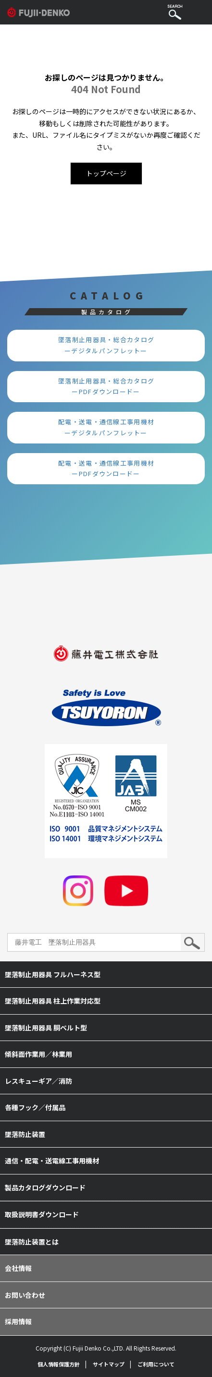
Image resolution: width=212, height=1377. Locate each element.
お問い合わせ (25, 1295)
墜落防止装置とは (32, 1241)
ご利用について (156, 1364)
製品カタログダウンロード (45, 1187)
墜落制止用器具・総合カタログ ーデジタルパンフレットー (110, 345)
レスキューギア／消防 (38, 1081)
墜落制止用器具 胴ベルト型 (46, 1027)
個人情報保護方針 (58, 1364)
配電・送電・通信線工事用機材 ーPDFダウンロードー (110, 468)
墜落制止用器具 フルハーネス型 (52, 974)
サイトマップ (109, 1364)
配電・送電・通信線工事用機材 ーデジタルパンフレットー (110, 427)
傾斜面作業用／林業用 (38, 1054)
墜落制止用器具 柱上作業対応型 (52, 1001)
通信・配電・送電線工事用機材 (52, 1160)
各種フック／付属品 (35, 1107)
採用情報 (18, 1321)
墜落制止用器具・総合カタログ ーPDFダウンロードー (110, 386)
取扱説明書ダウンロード (42, 1214)
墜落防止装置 (25, 1134)
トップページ (106, 173)
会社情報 (18, 1268)
